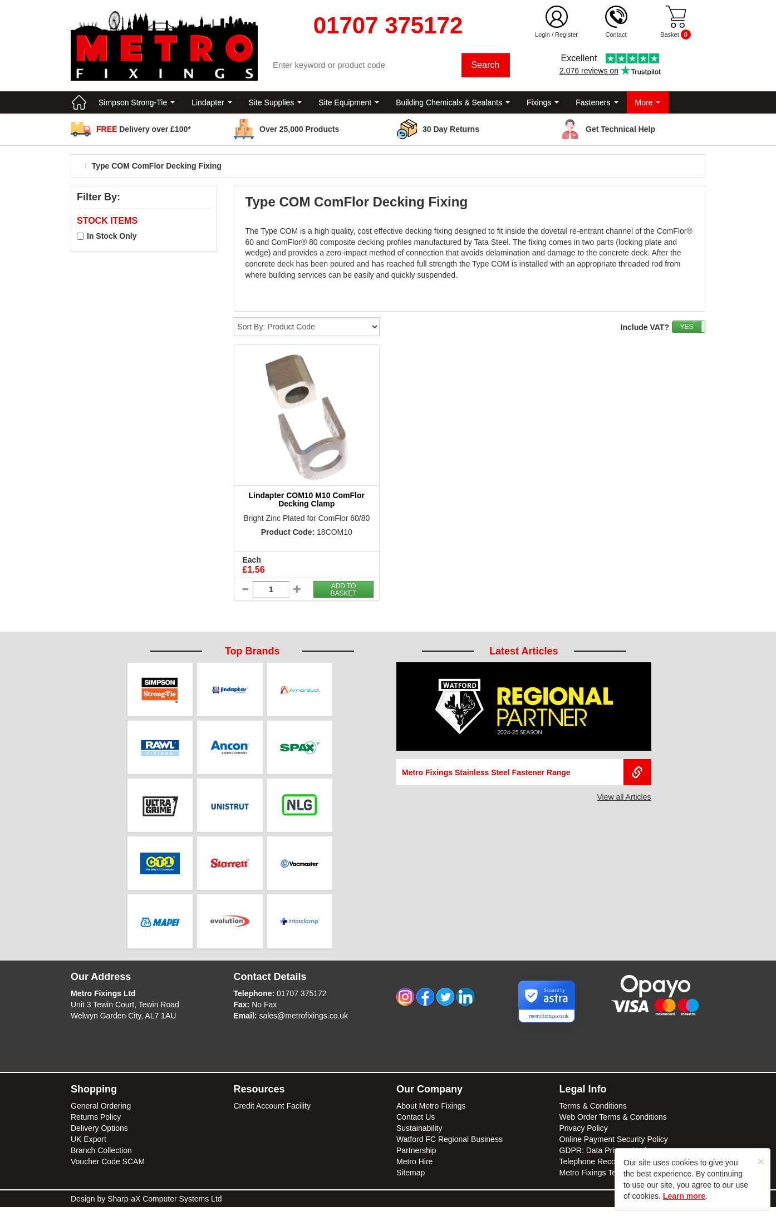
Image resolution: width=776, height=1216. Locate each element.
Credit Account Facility (272, 1114)
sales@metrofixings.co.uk (303, 1024)
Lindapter (211, 105)
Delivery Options (99, 1137)
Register (566, 34)
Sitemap (410, 1181)
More (648, 105)
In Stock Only (111, 239)
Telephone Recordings (598, 1170)
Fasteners (597, 105)
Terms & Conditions (593, 1114)
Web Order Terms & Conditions (613, 1125)
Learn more (684, 1196)
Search (487, 66)
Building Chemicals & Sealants (453, 105)
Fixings (543, 105)
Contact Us (415, 1125)
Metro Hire (414, 1170)
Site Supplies (275, 105)
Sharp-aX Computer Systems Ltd (164, 1207)
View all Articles (624, 800)
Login (542, 34)
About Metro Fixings (431, 1114)
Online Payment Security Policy (613, 1148)
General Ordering (101, 1114)
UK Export (88, 1148)
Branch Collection (101, 1159)
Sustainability (419, 1137)
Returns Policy (96, 1125)
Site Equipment (348, 105)
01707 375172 (302, 1002)
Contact (616, 34)
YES (686, 330)
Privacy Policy (583, 1137)
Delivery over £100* (143, 132)
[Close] (761, 1161)
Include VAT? (645, 330)
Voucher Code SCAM (108, 1170)
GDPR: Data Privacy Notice (607, 1159)
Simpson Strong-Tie (137, 105)
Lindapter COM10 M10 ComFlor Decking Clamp (307, 502)
